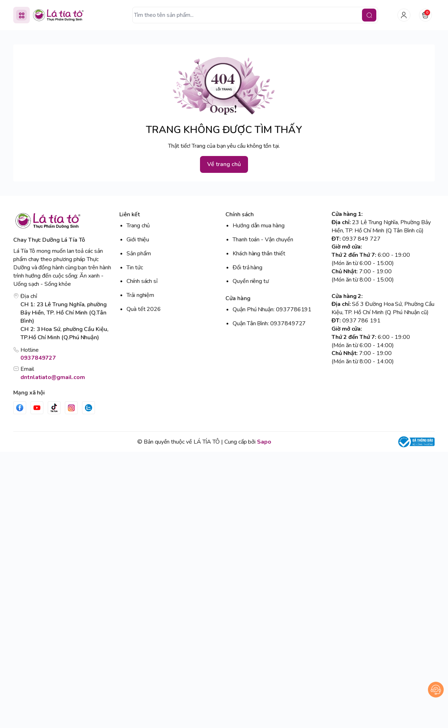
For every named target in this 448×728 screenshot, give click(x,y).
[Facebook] (19, 407)
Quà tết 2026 (144, 309)
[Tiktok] (54, 407)
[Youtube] (36, 407)
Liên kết (129, 214)
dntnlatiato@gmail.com (52, 377)
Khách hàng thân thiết (259, 253)
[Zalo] (88, 407)
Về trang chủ (223, 164)
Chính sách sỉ (142, 281)
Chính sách (239, 214)
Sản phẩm (139, 253)
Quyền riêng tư (251, 281)
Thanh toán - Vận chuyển (263, 240)
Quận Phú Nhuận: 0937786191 (272, 309)
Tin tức (135, 267)
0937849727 (38, 358)
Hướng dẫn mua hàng (259, 226)
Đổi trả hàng (247, 267)
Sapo (264, 442)
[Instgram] (71, 407)
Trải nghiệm (140, 295)
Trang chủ (138, 226)
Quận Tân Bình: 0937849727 (269, 323)
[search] (369, 15)
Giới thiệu (138, 240)
